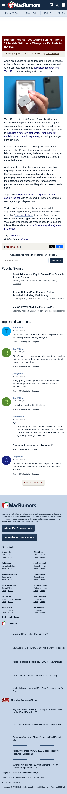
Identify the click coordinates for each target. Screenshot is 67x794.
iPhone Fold (31, 13)
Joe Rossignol (52, 53)
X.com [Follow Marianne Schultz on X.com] (42, 591)
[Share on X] (52, 246)
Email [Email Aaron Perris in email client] (36, 613)
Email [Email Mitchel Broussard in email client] (4, 579)
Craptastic (18, 456)
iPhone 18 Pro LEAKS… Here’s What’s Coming (35, 675)
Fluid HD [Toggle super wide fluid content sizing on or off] (44, 787)
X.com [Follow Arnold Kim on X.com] (10, 557)
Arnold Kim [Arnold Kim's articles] (6, 552)
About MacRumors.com (18, 528)
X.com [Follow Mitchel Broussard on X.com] (10, 579)
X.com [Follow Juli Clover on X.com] (10, 568)
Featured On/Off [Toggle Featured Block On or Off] (9, 787)
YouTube (12, 623)
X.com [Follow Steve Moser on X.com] (10, 613)
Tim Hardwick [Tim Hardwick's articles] (39, 574)
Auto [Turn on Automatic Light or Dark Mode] (52, 787)
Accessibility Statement (11, 782)
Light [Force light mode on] (58, 787)
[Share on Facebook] (59, 246)
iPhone (24, 239)
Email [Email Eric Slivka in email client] (36, 557)
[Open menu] (4, 5)
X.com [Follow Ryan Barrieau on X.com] (42, 602)
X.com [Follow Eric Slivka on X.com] (42, 557)
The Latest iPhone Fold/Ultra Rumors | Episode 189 (37, 724)
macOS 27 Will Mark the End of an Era (33, 307)
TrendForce (15, 235)
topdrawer (18, 327)
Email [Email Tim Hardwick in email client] (36, 579)
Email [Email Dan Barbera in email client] (4, 602)
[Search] (58, 5)
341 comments (12, 247)
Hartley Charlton (56, 298)
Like (28, 342)
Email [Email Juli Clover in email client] (4, 568)
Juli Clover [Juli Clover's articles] (6, 563)
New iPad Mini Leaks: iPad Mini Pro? (30, 634)
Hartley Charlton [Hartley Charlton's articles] (9, 585)
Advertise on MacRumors (19, 537)
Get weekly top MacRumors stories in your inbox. (33, 255)
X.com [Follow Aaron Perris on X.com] (42, 613)
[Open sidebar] (63, 5)
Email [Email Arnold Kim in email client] (4, 557)
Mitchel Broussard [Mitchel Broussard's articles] (9, 574)
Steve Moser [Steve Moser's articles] (7, 607)
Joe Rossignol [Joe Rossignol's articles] (40, 563)
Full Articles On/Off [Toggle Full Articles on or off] (25, 787)
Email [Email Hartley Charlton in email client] (4, 591)
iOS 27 (47, 13)
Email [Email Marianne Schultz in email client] (36, 591)
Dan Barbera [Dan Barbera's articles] (7, 596)
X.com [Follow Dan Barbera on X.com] (10, 602)
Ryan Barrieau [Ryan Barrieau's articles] (40, 596)
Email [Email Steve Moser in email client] (4, 613)
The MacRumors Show (24, 700)
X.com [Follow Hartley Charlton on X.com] (10, 591)
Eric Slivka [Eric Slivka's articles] (38, 552)
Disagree (35, 342)
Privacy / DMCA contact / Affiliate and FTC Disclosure (23, 777)
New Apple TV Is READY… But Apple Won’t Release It (38, 648)
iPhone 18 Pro (11, 13)
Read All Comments (33, 482)
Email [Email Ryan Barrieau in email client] (36, 602)
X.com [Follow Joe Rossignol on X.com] (42, 568)
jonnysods (18, 373)
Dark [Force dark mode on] (63, 787)
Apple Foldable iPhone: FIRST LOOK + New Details (37, 662)
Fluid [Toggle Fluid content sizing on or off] (38, 787)
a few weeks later (24, 215)
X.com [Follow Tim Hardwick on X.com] (42, 579)
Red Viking (18, 349)
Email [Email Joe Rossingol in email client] (36, 568)
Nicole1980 (18, 416)
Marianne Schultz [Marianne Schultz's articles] (41, 585)
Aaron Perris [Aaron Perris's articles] (39, 607)
